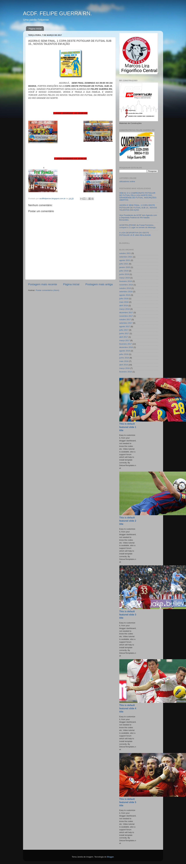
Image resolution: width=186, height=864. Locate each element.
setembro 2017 (125, 323)
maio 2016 (124, 361)
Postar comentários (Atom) (47, 290)
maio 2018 (124, 302)
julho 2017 (123, 330)
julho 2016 (123, 354)
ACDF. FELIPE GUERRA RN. (57, 13)
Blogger (110, 857)
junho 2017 (124, 333)
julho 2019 (123, 271)
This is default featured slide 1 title (127, 427)
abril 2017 (123, 337)
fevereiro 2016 (125, 372)
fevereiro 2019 (125, 281)
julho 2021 (123, 264)
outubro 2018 (125, 288)
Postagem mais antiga (99, 284)
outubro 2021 (125, 253)
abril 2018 (123, 305)
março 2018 (124, 309)
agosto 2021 (124, 260)
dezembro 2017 (126, 312)
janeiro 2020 (124, 267)
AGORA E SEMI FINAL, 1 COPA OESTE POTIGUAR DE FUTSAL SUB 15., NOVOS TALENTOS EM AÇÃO (138, 207)
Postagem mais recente (42, 284)
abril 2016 (123, 365)
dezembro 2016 (126, 347)
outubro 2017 (125, 319)
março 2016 (124, 368)
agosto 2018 (124, 295)
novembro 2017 (126, 316)
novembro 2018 (126, 285)
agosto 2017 (124, 326)
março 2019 (124, 278)
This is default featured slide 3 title (127, 614)
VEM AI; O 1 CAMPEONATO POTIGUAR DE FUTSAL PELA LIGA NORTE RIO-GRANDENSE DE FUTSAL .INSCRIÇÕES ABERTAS (138, 196)
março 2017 (124, 340)
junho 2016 (124, 358)
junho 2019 (124, 274)
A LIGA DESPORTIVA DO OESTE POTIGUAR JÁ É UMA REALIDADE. (135, 234)
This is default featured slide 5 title (127, 802)
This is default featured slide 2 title (127, 520)
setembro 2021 (125, 257)
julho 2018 (123, 298)
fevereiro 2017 (125, 344)
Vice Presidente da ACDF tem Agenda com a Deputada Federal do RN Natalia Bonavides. (138, 217)
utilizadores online (127, 181)
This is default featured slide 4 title (127, 708)
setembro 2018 (125, 291)
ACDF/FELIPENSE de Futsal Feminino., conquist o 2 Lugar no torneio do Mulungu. (137, 226)
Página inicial (35, 28)
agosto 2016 (124, 351)
